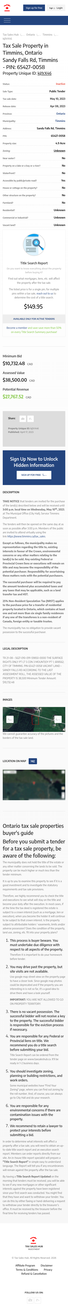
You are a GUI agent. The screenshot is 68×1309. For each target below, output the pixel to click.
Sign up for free (34, 7)
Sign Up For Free (34, 475)
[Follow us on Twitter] (38, 1300)
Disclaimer (47, 1265)
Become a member (17, 327)
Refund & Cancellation (34, 1273)
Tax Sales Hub (11, 34)
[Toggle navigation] (7, 20)
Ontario (30, 34)
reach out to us (44, 293)
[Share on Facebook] (23, 419)
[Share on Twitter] (30, 419)
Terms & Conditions (27, 1269)
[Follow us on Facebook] (30, 1300)
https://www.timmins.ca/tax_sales (26, 536)
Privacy (48, 1269)
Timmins (47, 34)
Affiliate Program (25, 1265)
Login (56, 7)
